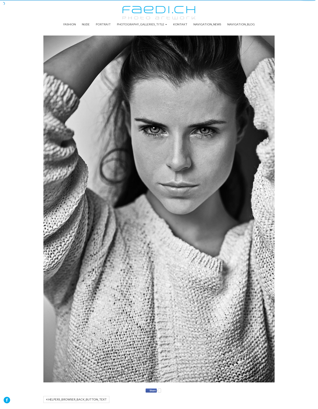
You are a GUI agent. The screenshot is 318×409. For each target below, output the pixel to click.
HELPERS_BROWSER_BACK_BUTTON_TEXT (76, 399)
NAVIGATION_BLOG (241, 24)
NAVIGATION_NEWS (207, 24)
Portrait (103, 24)
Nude (86, 24)
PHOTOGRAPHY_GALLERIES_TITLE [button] (142, 24)
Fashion (69, 24)
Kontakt (180, 24)
